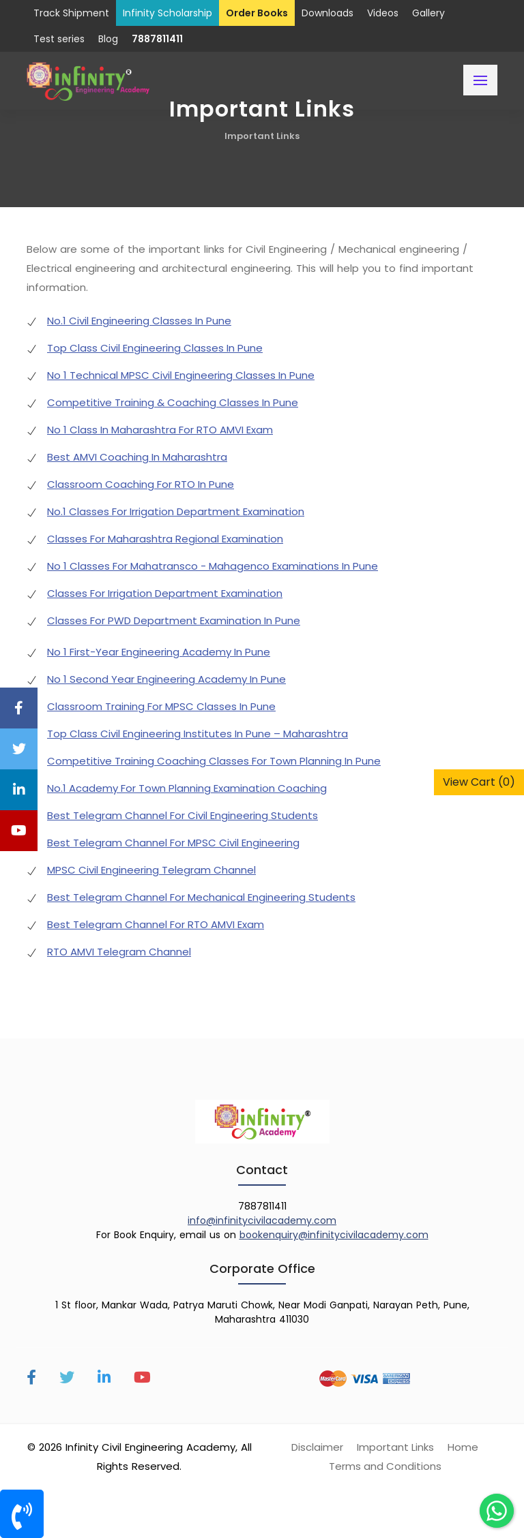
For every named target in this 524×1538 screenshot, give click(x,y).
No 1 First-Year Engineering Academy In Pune (158, 652)
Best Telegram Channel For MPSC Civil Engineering (173, 842)
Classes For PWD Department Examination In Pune (173, 620)
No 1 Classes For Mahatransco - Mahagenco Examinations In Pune (212, 566)
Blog (108, 39)
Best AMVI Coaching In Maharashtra (137, 457)
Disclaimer (317, 1447)
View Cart (479, 782)
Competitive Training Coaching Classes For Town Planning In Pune (214, 761)
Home (463, 1447)
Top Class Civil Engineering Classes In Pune (155, 348)
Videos (382, 13)
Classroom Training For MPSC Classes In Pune (161, 706)
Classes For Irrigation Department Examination (164, 593)
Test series (59, 39)
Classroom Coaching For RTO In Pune (140, 484)
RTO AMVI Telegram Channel (119, 951)
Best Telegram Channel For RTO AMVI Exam (155, 924)
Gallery (428, 13)
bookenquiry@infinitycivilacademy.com (333, 1235)
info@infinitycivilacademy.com (262, 1220)
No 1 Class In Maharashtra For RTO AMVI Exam (160, 429)
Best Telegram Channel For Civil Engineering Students (182, 815)
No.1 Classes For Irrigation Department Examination (175, 511)
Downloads (327, 13)
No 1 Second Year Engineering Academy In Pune (166, 679)
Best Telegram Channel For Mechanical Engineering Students (201, 897)
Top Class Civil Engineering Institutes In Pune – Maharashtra (197, 733)
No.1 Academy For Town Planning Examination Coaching (187, 788)
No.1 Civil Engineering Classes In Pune (139, 320)
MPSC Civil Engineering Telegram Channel (151, 870)
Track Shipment (71, 13)
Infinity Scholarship (167, 13)
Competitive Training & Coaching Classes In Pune (172, 402)
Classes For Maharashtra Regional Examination (165, 539)
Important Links (262, 135)
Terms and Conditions (385, 1466)
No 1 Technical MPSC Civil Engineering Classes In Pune (181, 375)
